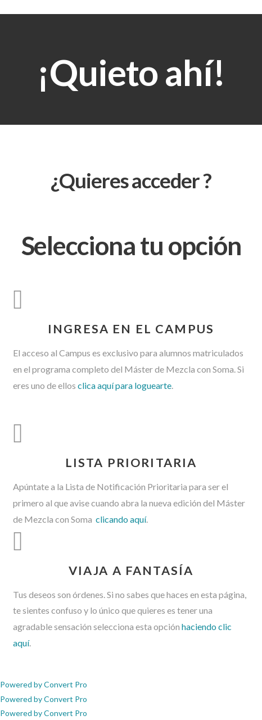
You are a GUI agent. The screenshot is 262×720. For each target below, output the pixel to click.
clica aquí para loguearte (124, 385)
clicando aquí (120, 519)
